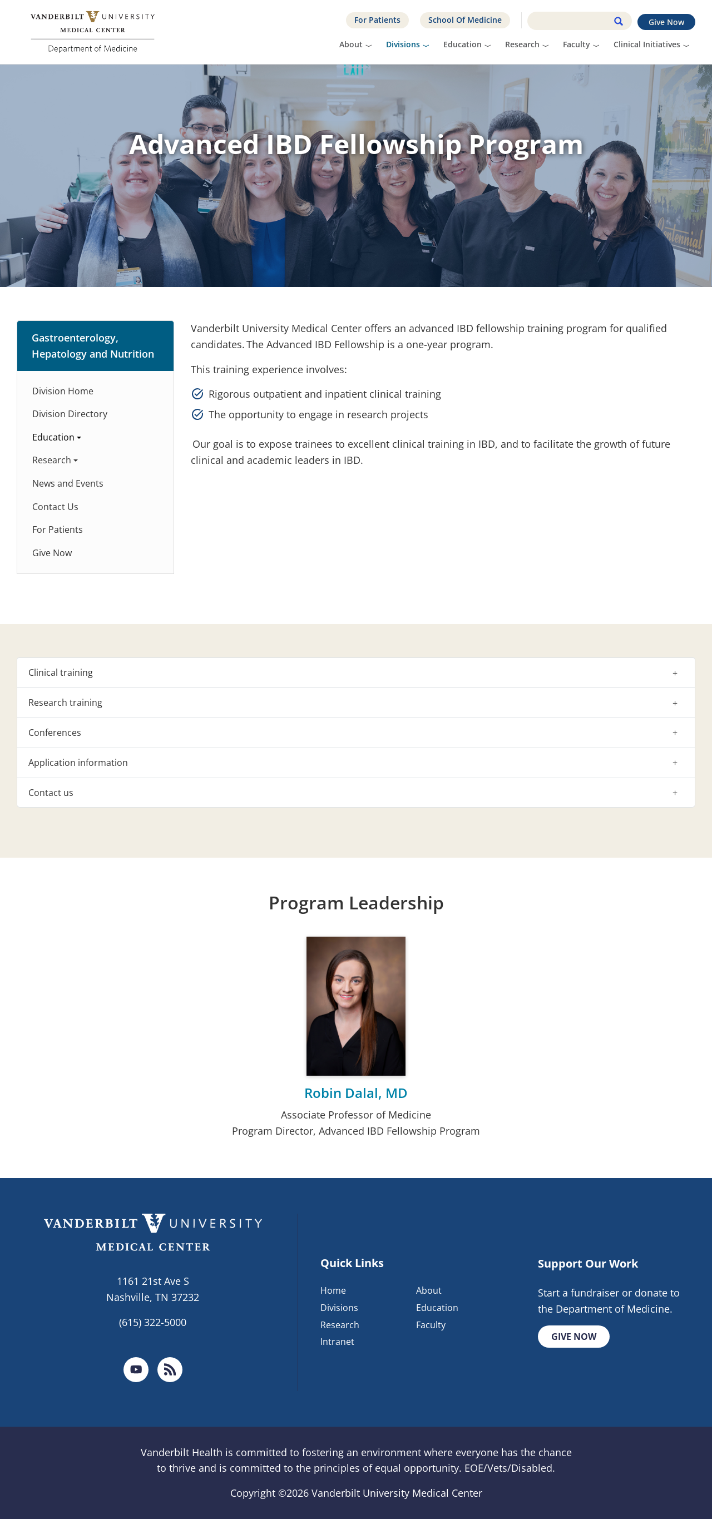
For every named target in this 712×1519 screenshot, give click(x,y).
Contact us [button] (50, 792)
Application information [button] (78, 762)
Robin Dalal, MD (356, 1092)
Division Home (62, 391)
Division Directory (69, 414)
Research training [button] (65, 702)
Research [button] (51, 460)
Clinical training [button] (60, 672)
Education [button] (53, 437)
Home (333, 1290)
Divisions (403, 44)
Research (522, 44)
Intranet (337, 1342)
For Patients (377, 19)
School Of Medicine (465, 19)
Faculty (576, 44)
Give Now (666, 22)
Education (462, 44)
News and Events (67, 483)
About (351, 44)
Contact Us (55, 507)
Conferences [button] (54, 732)
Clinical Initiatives (647, 44)
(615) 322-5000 (152, 1322)
